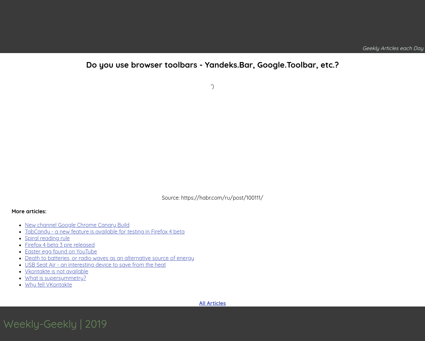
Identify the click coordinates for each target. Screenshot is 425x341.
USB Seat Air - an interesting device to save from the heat (95, 264)
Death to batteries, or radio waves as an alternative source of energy (109, 258)
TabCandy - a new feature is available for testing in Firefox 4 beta (105, 231)
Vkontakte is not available (56, 271)
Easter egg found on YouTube (61, 251)
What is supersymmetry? (55, 278)
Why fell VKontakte (48, 284)
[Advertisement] (212, 136)
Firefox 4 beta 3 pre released (60, 244)
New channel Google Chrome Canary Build (77, 225)
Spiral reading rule (47, 238)
